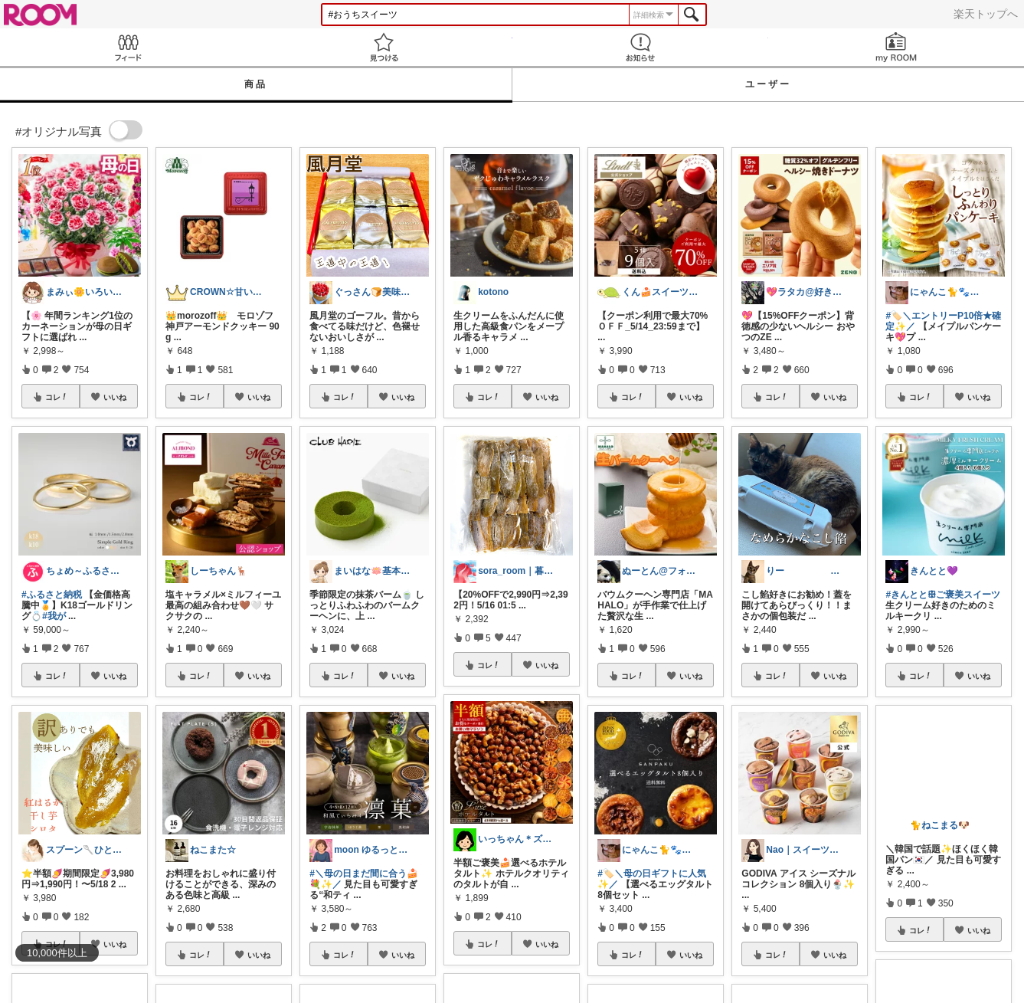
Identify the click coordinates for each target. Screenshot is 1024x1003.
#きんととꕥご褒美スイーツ (942, 594)
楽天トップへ (986, 14)
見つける (384, 47)
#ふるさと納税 (51, 594)
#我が (54, 616)
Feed (128, 47)
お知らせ (640, 47)
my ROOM (896, 47)
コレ (56, 397)
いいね (114, 397)
